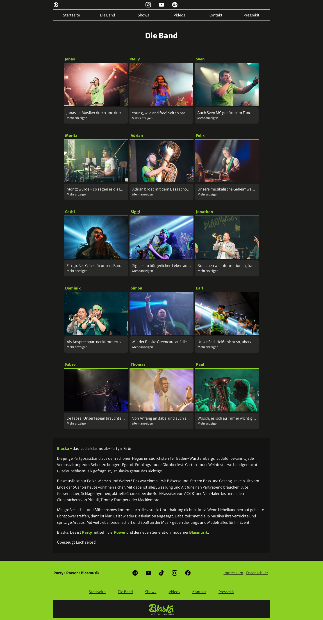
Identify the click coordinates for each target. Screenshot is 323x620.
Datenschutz (257, 573)
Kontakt (216, 15)
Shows (143, 15)
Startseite (71, 15)
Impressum (233, 573)
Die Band (107, 15)
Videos (179, 15)
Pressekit (251, 15)
